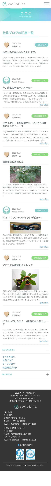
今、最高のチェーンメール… (18, 87)
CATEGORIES (8, 349)
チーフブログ (9, 363)
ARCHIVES (7, 374)
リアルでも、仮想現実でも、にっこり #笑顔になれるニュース (24, 124)
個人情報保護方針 (26, 444)
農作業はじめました (13, 161)
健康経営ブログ (10, 367)
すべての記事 (9, 356)
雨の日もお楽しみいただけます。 (20, 52)
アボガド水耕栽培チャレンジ (18, 265)
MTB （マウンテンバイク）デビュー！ (23, 217)
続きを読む (44, 104)
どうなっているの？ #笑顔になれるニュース (25, 322)
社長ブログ (8, 360)
